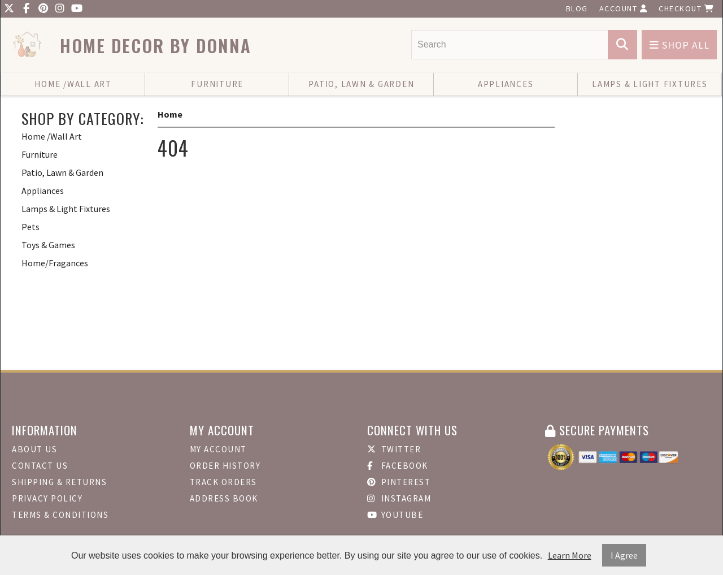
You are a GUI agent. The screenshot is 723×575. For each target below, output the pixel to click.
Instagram (399, 498)
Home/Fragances (54, 263)
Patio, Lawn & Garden (361, 84)
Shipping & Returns (59, 482)
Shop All (679, 44)
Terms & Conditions (60, 514)
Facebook (397, 465)
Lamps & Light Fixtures (650, 84)
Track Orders (223, 482)
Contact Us (40, 465)
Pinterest (398, 482)
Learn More (569, 555)
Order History (225, 465)
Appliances (506, 84)
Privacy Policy (47, 498)
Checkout (686, 8)
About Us (34, 449)
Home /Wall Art (73, 84)
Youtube (395, 514)
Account (623, 8)
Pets (30, 226)
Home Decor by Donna (155, 45)
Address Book (224, 498)
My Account (218, 449)
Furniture (217, 84)
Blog (577, 8)
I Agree (624, 555)
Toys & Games (48, 244)
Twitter (394, 449)
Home (170, 114)
